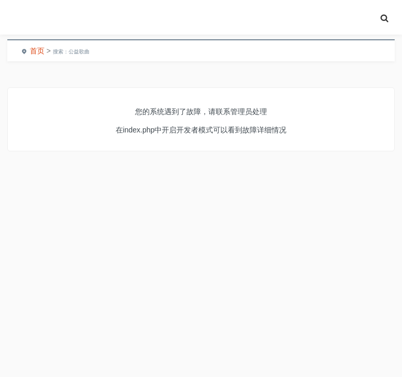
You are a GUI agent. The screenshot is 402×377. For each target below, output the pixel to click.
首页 (37, 51)
